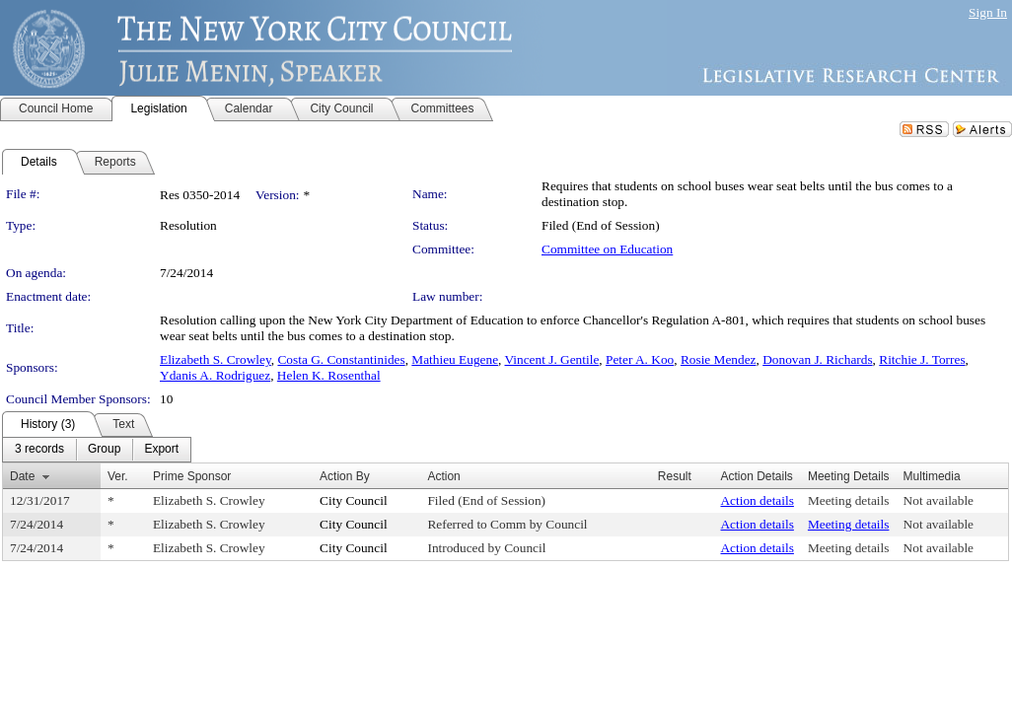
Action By (345, 476)
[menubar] (96, 449)
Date (22, 476)
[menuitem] (39, 450)
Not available (939, 500)
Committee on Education (607, 249)
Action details (756, 500)
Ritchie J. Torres (922, 359)
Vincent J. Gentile (552, 359)
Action (443, 476)
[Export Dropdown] (161, 450)
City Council (354, 500)
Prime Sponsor (192, 476)
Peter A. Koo (640, 359)
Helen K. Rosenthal (329, 375)
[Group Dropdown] (104, 450)
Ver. (118, 476)
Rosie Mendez (719, 359)
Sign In (988, 12)
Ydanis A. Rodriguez (215, 375)
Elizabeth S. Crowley (215, 359)
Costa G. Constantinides (340, 359)
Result (674, 476)
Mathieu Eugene (454, 359)
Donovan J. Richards (817, 359)
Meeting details (849, 500)
